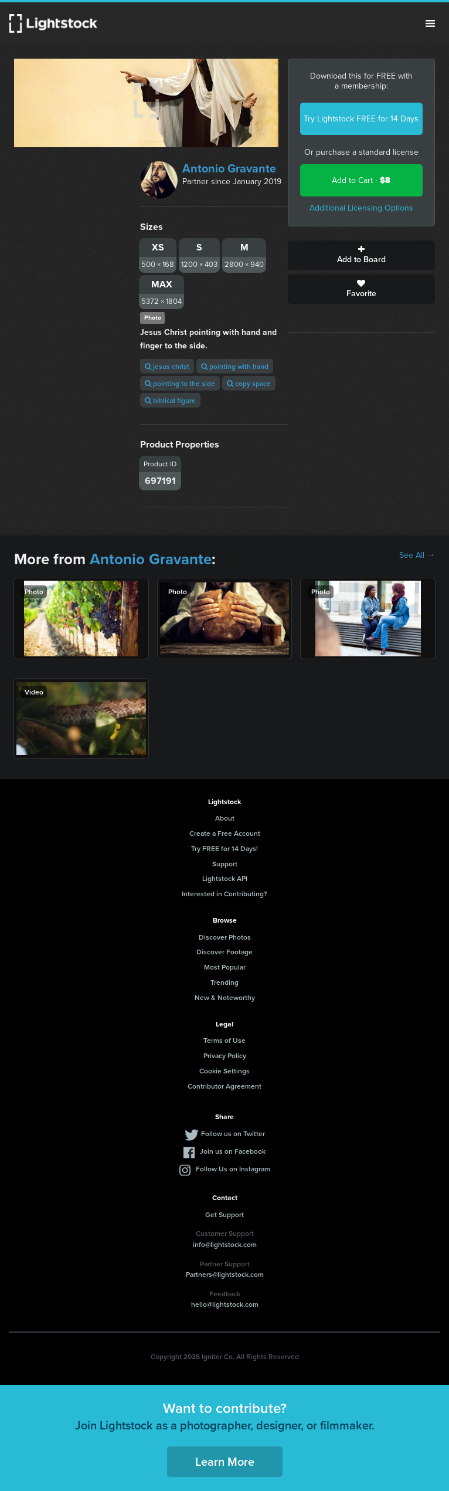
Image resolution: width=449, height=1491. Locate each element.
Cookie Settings (224, 1071)
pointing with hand (234, 366)
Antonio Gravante (229, 168)
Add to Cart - (361, 180)
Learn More (224, 1461)
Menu (430, 23)
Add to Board (361, 255)
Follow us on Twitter (233, 1133)
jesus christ (167, 366)
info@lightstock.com (225, 1244)
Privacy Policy (224, 1055)
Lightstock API (224, 878)
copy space (249, 383)
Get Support (224, 1214)
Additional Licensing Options (361, 208)
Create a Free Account (224, 833)
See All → (417, 555)
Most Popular (225, 967)
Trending (224, 982)
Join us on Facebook (233, 1151)
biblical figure (170, 400)
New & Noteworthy (225, 997)
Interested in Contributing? (224, 894)
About (224, 818)
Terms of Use (224, 1040)
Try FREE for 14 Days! (224, 848)
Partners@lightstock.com (225, 1274)
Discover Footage (224, 952)
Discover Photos (225, 937)
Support (224, 864)
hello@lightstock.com (224, 1304)
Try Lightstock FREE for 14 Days (361, 119)
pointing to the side (180, 383)
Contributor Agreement (224, 1086)
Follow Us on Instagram (233, 1169)
